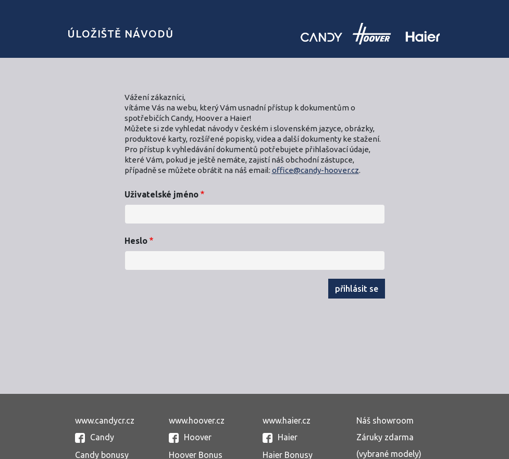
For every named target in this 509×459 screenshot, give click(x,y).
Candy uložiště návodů (370, 33)
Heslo (136, 240)
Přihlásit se (356, 288)
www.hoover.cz (197, 420)
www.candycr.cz (104, 420)
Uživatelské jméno (161, 194)
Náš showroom (385, 420)
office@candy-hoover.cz (315, 170)
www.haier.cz (287, 420)
